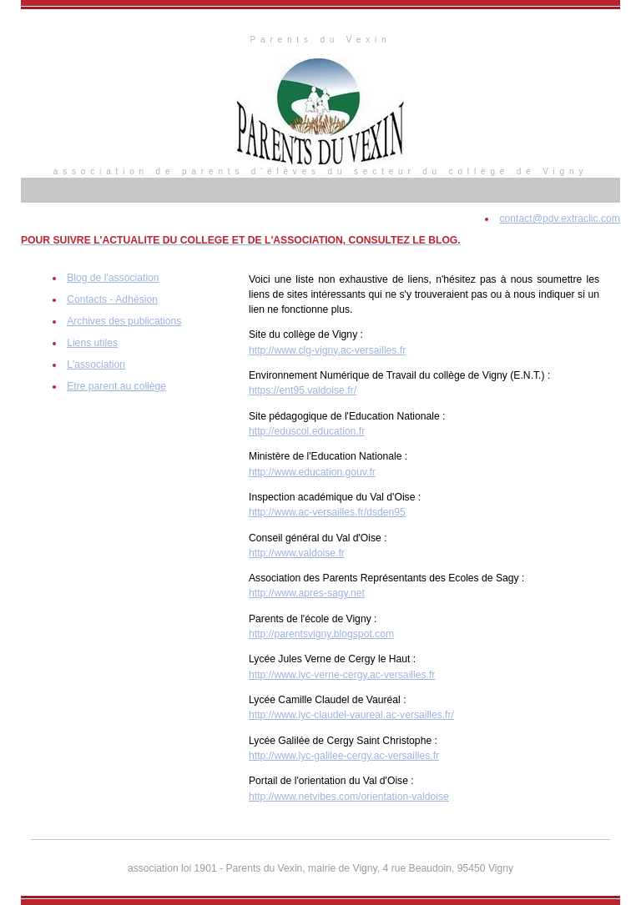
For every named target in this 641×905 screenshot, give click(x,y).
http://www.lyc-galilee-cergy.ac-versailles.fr (344, 756)
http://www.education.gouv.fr (312, 472)
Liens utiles (92, 343)
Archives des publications (124, 321)
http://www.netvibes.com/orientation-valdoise (349, 796)
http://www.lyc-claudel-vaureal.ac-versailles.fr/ (351, 715)
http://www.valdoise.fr (297, 553)
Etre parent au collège (116, 386)
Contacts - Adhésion (112, 299)
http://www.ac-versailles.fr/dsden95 (327, 512)
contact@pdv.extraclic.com (559, 218)
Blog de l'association (113, 278)
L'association (96, 364)
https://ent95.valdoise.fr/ (302, 390)
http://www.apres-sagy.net (307, 593)
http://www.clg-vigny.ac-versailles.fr (327, 350)
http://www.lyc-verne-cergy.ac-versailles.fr (342, 675)
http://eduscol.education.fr (307, 431)
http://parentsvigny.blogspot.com (321, 634)
